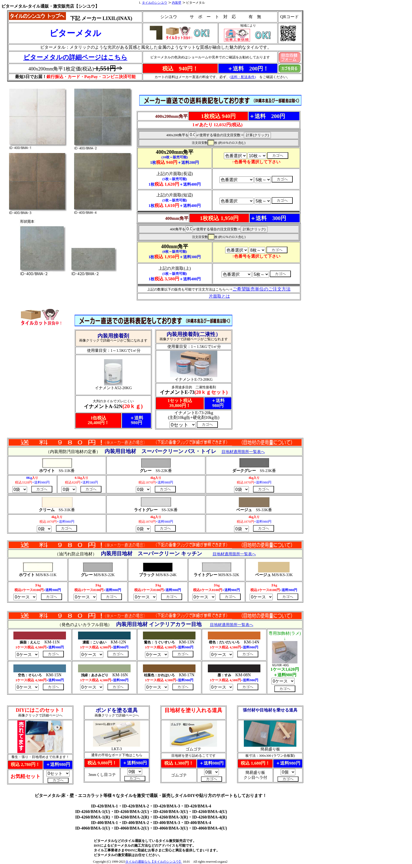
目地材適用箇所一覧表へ (243, 452)
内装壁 (176, 2)
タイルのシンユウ (154, 2)
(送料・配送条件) (243, 77)
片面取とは (219, 296)
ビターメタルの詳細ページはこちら (75, 57)
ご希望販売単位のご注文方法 (262, 289)
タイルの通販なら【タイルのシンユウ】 (153, 861)
